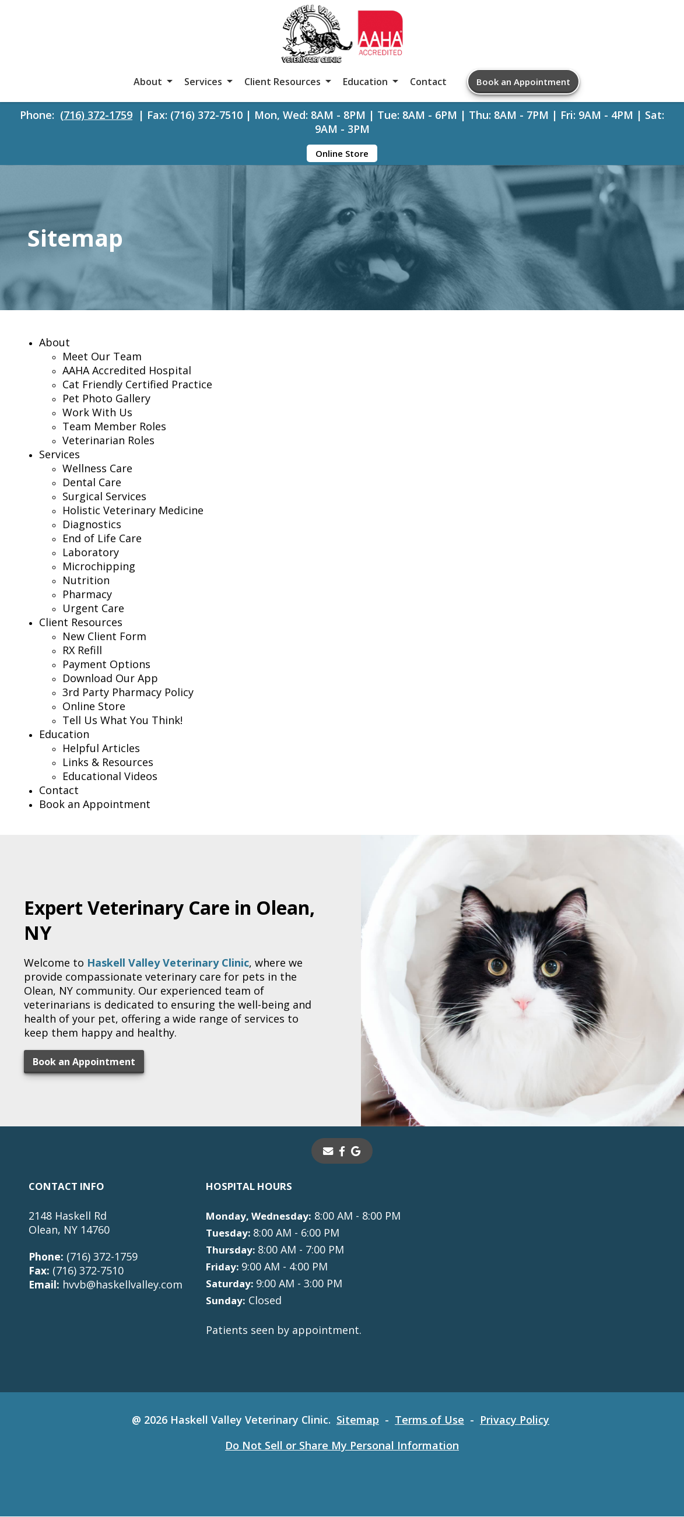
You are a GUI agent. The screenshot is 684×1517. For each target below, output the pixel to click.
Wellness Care (97, 469)
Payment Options (106, 665)
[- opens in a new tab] (342, 1151)
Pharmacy (87, 595)
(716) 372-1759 (96, 115)
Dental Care (91, 483)
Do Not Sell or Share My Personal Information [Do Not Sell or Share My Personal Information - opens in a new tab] (342, 1446)
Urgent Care (93, 609)
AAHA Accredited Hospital (126, 371)
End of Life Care (102, 539)
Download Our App (110, 679)
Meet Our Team (102, 357)
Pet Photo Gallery (106, 399)
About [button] (148, 81)
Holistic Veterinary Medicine (133, 511)
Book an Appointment (523, 81)
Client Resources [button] (282, 81)
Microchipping (98, 567)
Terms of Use (430, 1420)
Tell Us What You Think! (122, 721)
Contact (428, 81)
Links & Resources (107, 763)
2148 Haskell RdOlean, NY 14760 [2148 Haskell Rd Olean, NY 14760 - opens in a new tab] (69, 1223)
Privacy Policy (515, 1420)
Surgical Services (104, 497)
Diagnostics (91, 525)
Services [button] (203, 81)
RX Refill (82, 651)
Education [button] (365, 81)
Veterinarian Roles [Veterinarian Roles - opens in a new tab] (108, 441)
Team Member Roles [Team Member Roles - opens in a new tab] (114, 427)
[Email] (328, 1151)
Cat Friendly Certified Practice (137, 385)
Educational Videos (109, 777)
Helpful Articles (101, 749)
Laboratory (90, 553)
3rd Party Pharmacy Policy (128, 693)
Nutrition (86, 581)
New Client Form (104, 637)
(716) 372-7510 (76, 1271)
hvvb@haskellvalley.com (106, 1285)
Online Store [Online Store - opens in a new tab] (342, 153)
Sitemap (358, 1420)
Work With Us (97, 413)
